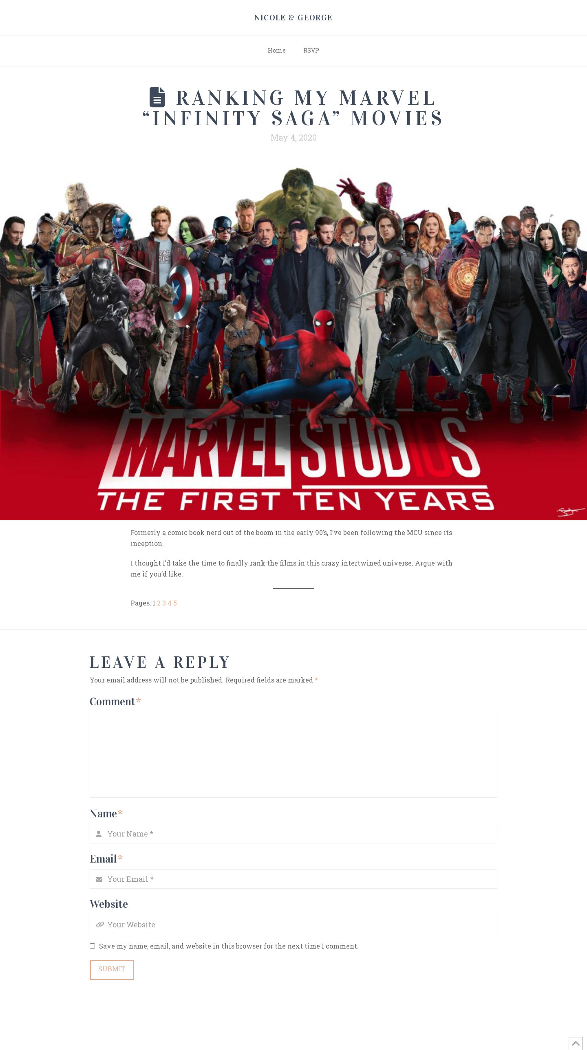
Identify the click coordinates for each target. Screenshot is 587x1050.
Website (109, 904)
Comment (115, 701)
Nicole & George (293, 17)
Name (106, 813)
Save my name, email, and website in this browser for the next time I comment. (229, 946)
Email (106, 858)
